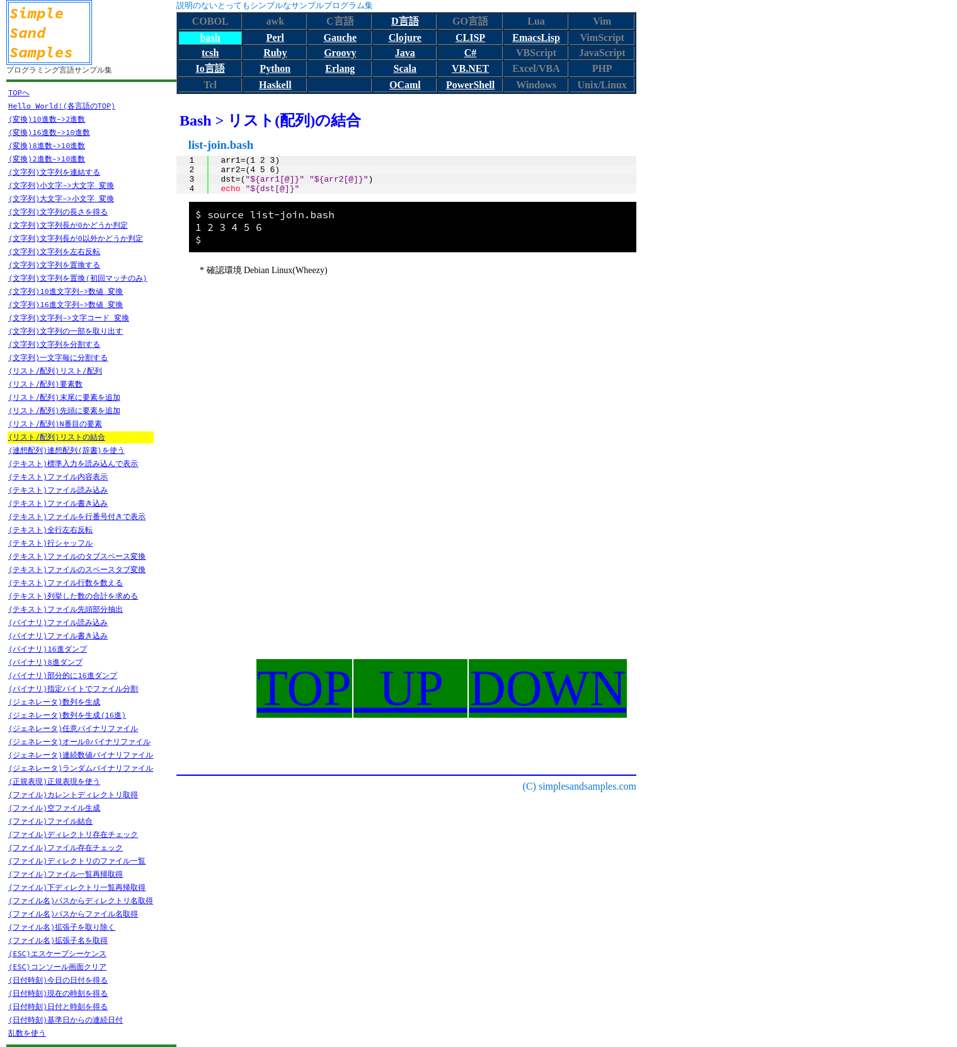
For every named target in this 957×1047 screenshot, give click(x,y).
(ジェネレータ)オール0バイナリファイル (79, 741)
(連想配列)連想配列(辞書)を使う (66, 450)
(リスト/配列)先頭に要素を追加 (64, 410)
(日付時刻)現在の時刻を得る (58, 993)
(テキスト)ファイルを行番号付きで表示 (77, 516)
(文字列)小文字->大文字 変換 (61, 185)
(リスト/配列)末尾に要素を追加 (64, 397)
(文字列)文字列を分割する (54, 344)
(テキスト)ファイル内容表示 (58, 476)
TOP (304, 688)
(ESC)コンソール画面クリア (57, 966)
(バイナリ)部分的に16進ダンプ (62, 675)
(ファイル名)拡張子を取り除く (61, 927)
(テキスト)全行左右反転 (50, 529)
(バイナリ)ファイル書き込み (58, 635)
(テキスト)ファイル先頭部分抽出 (65, 609)
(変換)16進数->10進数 (49, 132)
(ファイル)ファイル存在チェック (65, 847)
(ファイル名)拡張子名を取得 (58, 940)
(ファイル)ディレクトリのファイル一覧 (77, 860)
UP (410, 688)
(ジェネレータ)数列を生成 (54, 701)
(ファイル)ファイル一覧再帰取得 (65, 874)
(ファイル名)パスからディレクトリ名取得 (80, 900)
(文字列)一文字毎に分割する (58, 357)
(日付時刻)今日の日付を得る (58, 980)
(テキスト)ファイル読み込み (58, 489)
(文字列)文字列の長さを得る (58, 211)
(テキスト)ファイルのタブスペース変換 (77, 556)
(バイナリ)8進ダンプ (45, 662)
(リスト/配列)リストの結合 (56, 437)
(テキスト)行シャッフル (50, 542)
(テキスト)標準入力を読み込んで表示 (73, 463)
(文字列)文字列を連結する (54, 172)
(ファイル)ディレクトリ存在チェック (73, 834)
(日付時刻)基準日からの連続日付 (65, 1019)
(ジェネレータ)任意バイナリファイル (73, 728)
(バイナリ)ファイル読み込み (58, 622)
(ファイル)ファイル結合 (50, 821)
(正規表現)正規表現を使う (54, 781)
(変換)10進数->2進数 (46, 119)
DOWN (547, 688)
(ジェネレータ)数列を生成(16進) (67, 715)
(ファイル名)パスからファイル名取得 (73, 913)
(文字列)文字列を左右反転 (54, 251)
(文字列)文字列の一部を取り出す (65, 331)
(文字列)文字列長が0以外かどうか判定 (75, 238)
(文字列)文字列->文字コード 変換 (68, 317)
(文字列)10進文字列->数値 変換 (65, 291)
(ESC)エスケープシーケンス (57, 953)
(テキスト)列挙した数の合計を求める (73, 595)
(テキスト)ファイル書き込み (58, 503)
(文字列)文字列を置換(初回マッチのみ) (77, 278)
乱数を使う (27, 1033)
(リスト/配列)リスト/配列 (55, 370)
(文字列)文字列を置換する (54, 264)
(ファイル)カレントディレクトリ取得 (73, 794)
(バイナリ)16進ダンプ (47, 648)
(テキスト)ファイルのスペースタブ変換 (77, 569)
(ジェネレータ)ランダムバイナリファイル (80, 768)
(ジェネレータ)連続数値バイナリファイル (80, 754)
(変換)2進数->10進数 (46, 158)
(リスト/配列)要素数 (45, 384)
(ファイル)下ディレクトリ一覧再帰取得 (77, 887)
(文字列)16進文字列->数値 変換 (65, 304)
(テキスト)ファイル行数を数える (65, 582)
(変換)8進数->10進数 (46, 145)
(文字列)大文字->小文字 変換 (61, 198)
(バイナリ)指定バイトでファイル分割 (73, 688)
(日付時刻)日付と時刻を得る (58, 1006)
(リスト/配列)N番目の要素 (55, 423)
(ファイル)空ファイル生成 (54, 807)
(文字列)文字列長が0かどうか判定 (68, 225)
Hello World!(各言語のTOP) (61, 105)
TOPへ (19, 92)
